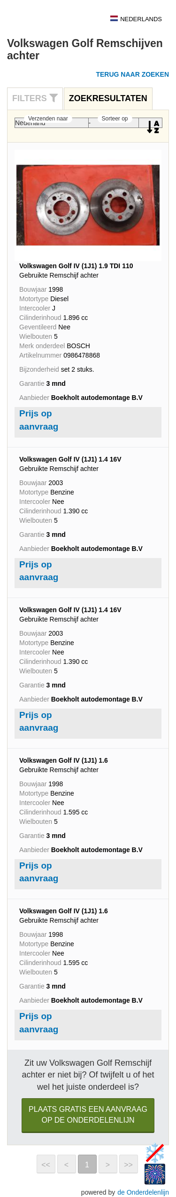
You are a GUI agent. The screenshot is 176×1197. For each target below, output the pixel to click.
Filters (35, 98)
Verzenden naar (48, 118)
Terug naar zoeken (132, 74)
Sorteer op (115, 118)
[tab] (35, 99)
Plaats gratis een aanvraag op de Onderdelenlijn (88, 1114)
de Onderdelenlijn (143, 1192)
